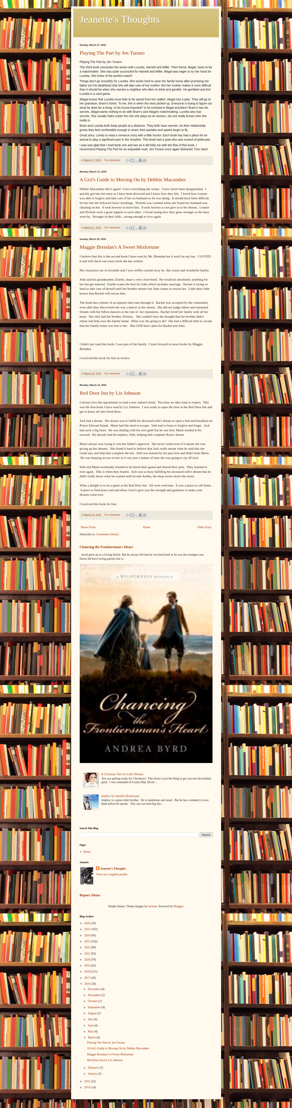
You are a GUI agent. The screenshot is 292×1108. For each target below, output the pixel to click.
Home (146, 527)
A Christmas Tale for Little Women (122, 774)
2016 (87, 983)
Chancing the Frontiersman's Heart (106, 547)
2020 (87, 959)
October (93, 1001)
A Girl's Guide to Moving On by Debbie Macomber (133, 179)
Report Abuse (90, 895)
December (94, 989)
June (91, 1025)
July (91, 1019)
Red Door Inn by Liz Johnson (110, 393)
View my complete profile (111, 874)
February (93, 1067)
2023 (87, 941)
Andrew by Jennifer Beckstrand (120, 796)
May (91, 1031)
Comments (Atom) (107, 534)
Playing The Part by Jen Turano (112, 53)
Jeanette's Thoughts (120, 19)
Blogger (178, 906)
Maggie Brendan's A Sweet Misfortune (119, 247)
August (92, 1013)
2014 (87, 1087)
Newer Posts (88, 527)
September (94, 1007)
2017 (87, 977)
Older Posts (204, 527)
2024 (87, 935)
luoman (152, 906)
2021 (87, 953)
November (94, 995)
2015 (87, 1081)
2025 (87, 929)
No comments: (113, 160)
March (92, 1037)
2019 (87, 965)
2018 (87, 971)
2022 (87, 947)
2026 (87, 923)
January (93, 1073)
